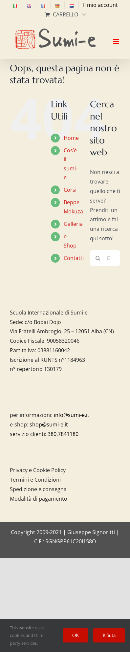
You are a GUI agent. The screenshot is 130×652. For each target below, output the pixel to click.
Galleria (73, 224)
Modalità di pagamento (38, 498)
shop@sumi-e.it (49, 424)
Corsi (70, 189)
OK (75, 635)
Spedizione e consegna (38, 489)
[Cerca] (98, 258)
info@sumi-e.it (71, 415)
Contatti (74, 258)
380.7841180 (63, 434)
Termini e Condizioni (35, 479)
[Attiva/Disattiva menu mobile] (116, 36)
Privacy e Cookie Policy (38, 470)
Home (71, 137)
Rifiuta (109, 635)
